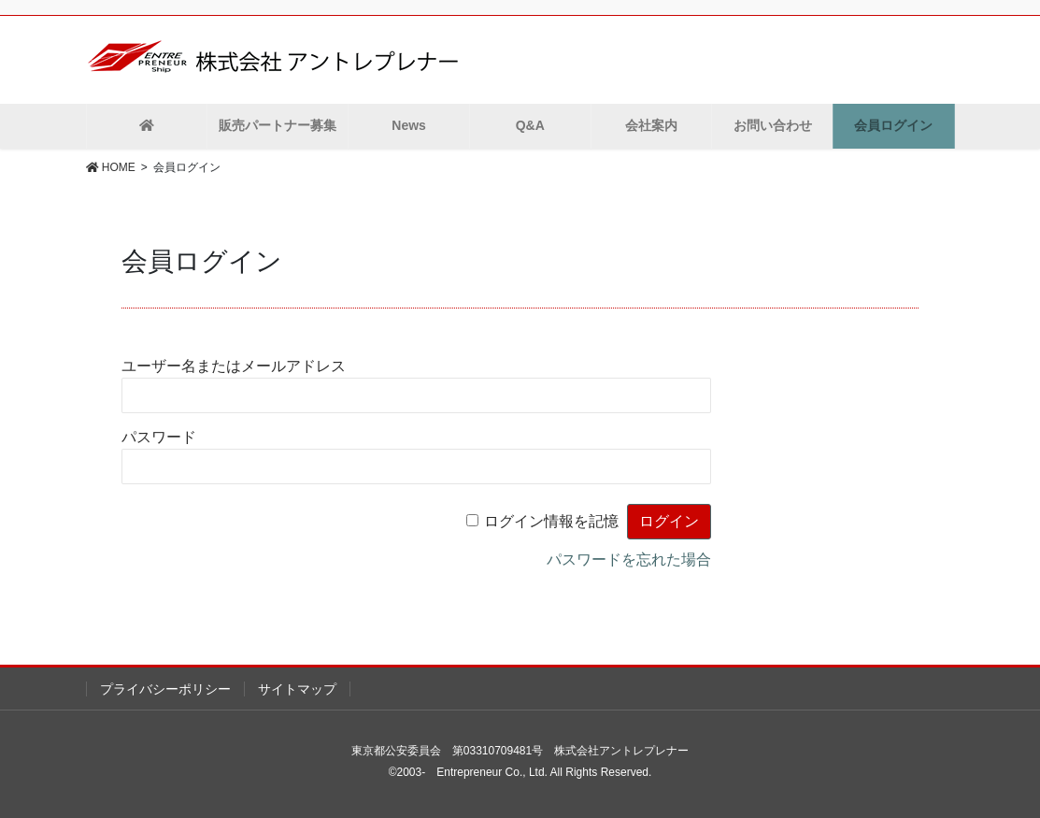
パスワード (158, 437)
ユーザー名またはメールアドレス (233, 366)
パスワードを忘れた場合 (629, 559)
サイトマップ (297, 689)
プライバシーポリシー (165, 689)
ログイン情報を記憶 (551, 521)
